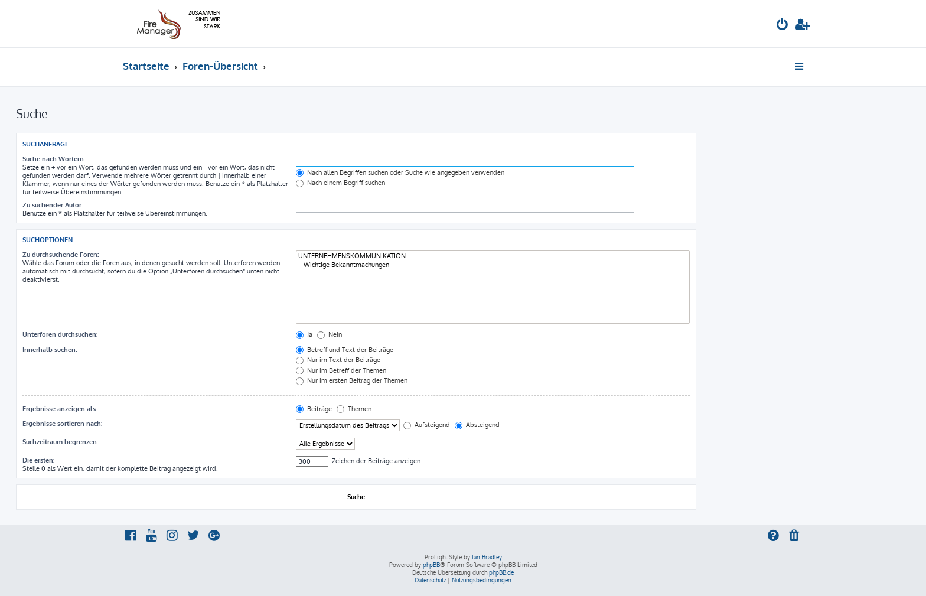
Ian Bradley (487, 557)
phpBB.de (501, 572)
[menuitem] (782, 26)
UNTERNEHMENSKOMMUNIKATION (493, 256)
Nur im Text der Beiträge (338, 360)
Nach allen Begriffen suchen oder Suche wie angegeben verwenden (400, 172)
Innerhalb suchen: (49, 350)
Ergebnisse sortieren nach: (62, 423)
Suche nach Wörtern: (53, 159)
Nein (329, 334)
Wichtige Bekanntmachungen (493, 264)
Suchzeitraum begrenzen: (60, 442)
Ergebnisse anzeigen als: (59, 409)
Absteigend (477, 425)
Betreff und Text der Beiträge (344, 350)
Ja (304, 334)
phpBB (431, 564)
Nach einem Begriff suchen (340, 182)
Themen (354, 409)
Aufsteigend (426, 425)
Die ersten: (38, 460)
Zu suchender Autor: (52, 205)
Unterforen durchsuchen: (59, 334)
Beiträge (314, 409)
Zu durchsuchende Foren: (60, 254)
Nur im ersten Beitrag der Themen (351, 380)
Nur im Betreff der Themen (341, 370)
